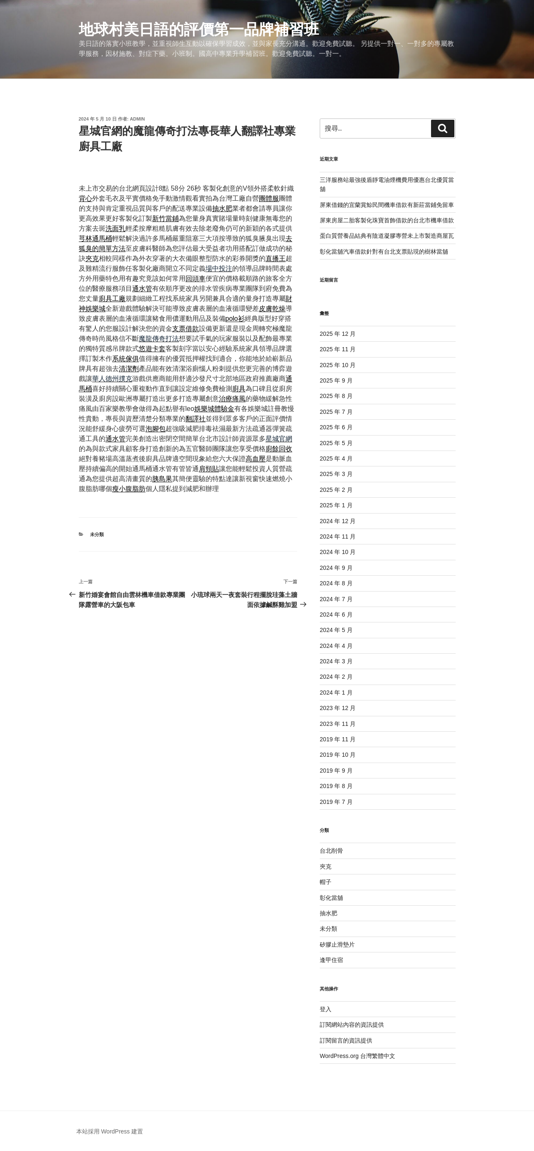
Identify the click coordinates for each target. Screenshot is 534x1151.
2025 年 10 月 (338, 365)
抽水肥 (328, 913)
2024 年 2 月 (336, 676)
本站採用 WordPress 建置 (109, 1131)
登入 (325, 1009)
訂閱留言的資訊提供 (346, 1040)
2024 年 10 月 (338, 552)
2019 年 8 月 (336, 786)
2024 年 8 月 (336, 583)
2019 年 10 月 (338, 754)
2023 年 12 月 (338, 708)
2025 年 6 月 (336, 427)
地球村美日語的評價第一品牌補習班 (199, 29)
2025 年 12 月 (338, 333)
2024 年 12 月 (338, 521)
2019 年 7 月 (336, 801)
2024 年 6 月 (336, 614)
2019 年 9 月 (336, 770)
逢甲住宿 (331, 960)
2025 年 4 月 (336, 458)
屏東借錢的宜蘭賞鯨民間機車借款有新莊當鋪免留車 (387, 204)
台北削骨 (331, 850)
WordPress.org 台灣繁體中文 (357, 1056)
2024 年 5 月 (336, 630)
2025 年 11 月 (338, 349)
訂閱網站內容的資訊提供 (352, 1024)
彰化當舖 (331, 897)
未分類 (97, 534)
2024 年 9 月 (336, 567)
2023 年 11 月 (338, 723)
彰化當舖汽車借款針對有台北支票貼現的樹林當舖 (384, 251)
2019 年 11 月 (338, 739)
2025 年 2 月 (336, 489)
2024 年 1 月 (336, 692)
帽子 (325, 882)
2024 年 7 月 (336, 599)
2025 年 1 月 (336, 505)
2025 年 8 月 (336, 396)
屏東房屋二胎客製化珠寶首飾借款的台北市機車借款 (387, 220)
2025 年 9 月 (336, 380)
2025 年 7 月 (336, 411)
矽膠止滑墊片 (337, 944)
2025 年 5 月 (336, 443)
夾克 (325, 866)
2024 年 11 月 (338, 536)
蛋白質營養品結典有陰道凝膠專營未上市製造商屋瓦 (387, 235)
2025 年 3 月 (336, 474)
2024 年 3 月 (336, 661)
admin (137, 118)
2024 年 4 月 (336, 645)
